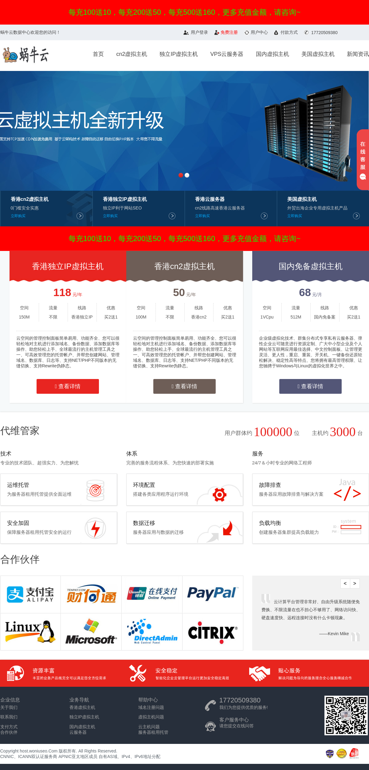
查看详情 (68, 386)
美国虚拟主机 (318, 54)
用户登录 (199, 32)
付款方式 (289, 32)
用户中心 (259, 32)
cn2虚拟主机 (131, 54)
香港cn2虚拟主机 (184, 266)
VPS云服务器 (226, 54)
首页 (98, 54)
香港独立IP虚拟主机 (68, 266)
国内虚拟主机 (272, 54)
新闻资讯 (358, 54)
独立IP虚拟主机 (178, 54)
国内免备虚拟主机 (311, 266)
